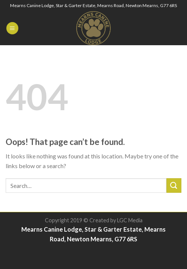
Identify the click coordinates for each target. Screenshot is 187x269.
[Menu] (12, 28)
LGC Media (129, 220)
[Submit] (173, 185)
